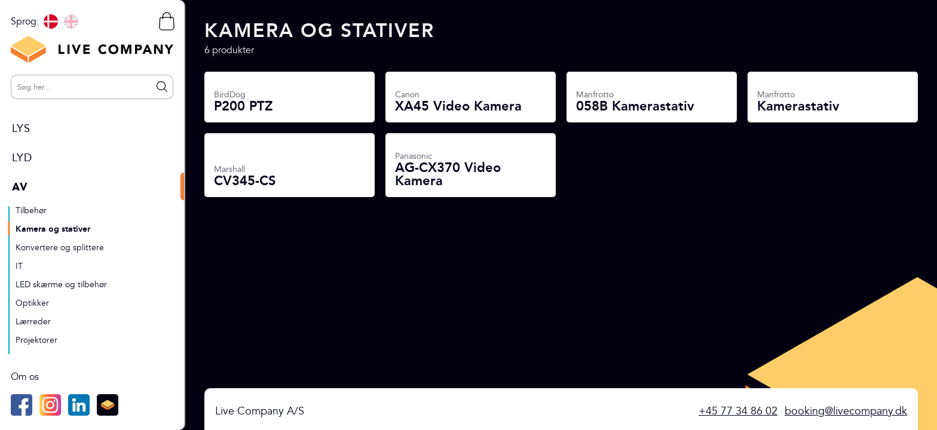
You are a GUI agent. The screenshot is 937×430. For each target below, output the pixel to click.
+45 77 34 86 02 (738, 411)
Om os (25, 377)
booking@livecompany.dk (846, 411)
